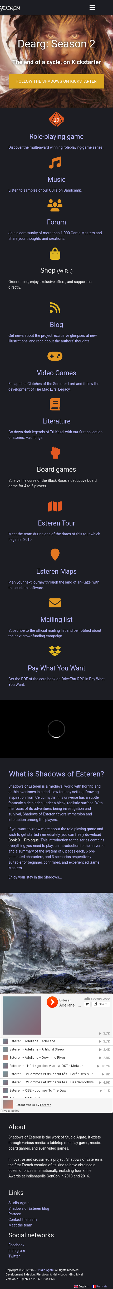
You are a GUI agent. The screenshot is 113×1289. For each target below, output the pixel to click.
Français (99, 1286)
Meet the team (20, 1225)
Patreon (14, 1214)
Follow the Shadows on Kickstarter (56, 81)
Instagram (16, 1250)
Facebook (16, 1245)
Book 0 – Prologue (23, 840)
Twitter (14, 1256)
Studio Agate (19, 1203)
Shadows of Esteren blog (28, 1208)
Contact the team (22, 1219)
